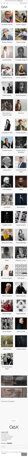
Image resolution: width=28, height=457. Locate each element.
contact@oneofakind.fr (8, 437)
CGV (10, 452)
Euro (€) (24, 3)
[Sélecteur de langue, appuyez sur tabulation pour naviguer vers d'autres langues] (13, 446)
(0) (21, 3)
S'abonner (14, 383)
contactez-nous (20, 0)
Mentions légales (15, 452)
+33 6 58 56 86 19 (10, 436)
